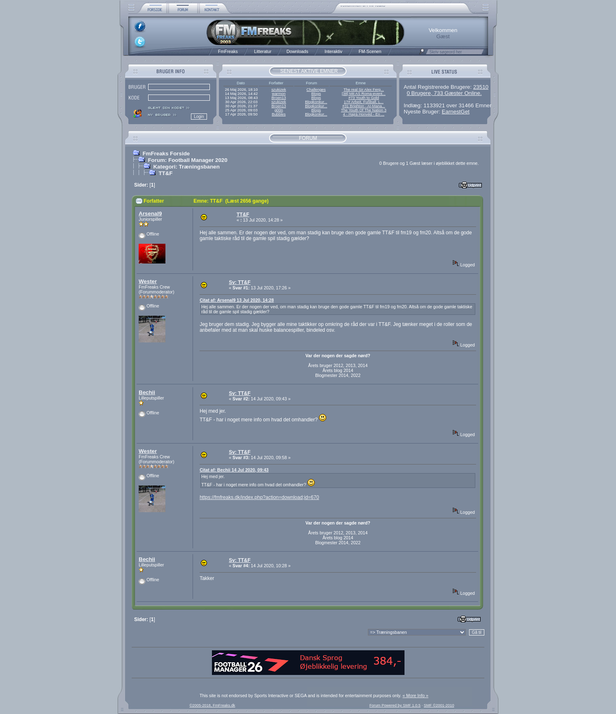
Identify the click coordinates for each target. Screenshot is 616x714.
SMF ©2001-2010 (439, 705)
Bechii (147, 392)
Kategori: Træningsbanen (186, 167)
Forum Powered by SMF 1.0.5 (395, 705)
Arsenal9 (150, 213)
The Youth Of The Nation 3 (363, 110)
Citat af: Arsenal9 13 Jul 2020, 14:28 (237, 300)
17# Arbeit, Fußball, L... (364, 102)
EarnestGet (456, 112)
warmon (279, 94)
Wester (148, 281)
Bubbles (279, 114)
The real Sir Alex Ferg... (364, 90)
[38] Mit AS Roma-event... (364, 94)
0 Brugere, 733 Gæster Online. (444, 93)
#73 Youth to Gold (364, 98)
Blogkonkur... (316, 102)
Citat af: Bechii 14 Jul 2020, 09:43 (234, 469)
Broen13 (279, 98)
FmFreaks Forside (166, 153)
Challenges (316, 90)
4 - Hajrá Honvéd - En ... (364, 114)
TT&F (165, 173)
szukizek (278, 90)
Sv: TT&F (240, 282)
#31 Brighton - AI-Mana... (363, 106)
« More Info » (415, 695)
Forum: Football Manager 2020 (187, 160)
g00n (278, 110)
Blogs (316, 94)
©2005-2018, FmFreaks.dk (212, 705)
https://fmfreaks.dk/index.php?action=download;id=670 (259, 497)
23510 (480, 87)
